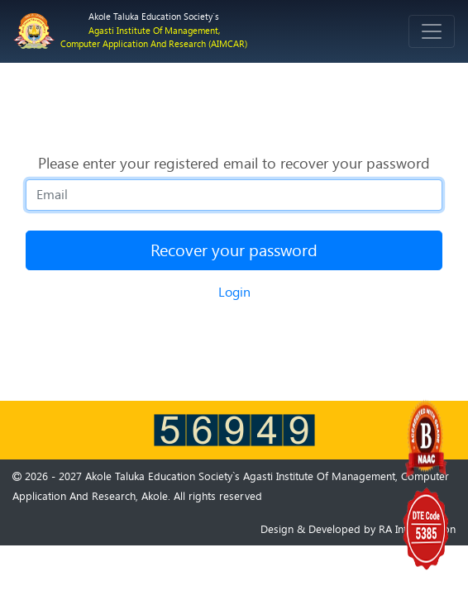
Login (234, 292)
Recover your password (234, 250)
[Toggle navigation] (431, 31)
